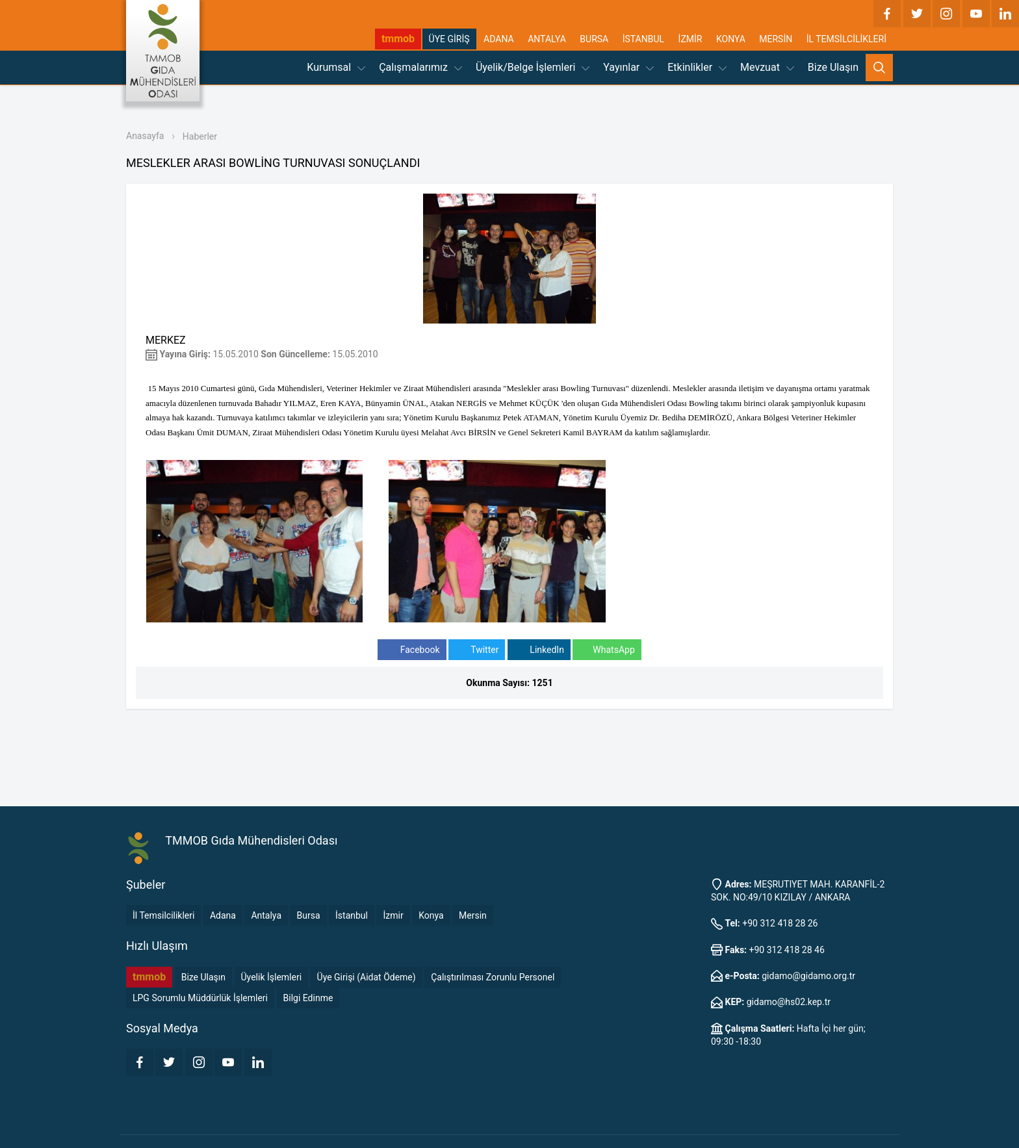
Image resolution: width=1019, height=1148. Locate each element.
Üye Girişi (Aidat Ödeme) (366, 977)
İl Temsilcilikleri (163, 915)
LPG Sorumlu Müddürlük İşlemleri (200, 998)
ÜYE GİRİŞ (449, 39)
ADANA (499, 39)
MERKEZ (166, 340)
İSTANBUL (643, 39)
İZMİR (690, 39)
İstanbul (351, 915)
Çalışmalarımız (420, 67)
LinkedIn (539, 650)
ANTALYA (547, 39)
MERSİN (775, 39)
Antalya (266, 915)
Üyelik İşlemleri (271, 977)
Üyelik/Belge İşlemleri (532, 67)
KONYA (730, 39)
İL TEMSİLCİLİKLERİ (846, 39)
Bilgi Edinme (308, 998)
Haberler (200, 136)
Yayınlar (628, 67)
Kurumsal (336, 67)
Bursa (308, 915)
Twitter (476, 650)
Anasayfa (145, 136)
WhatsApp (606, 650)
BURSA (594, 39)
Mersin (473, 915)
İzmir (393, 915)
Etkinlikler (697, 67)
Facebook (411, 650)
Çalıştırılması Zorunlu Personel (492, 977)
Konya (431, 915)
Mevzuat (767, 67)
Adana (223, 915)
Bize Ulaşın (833, 67)
